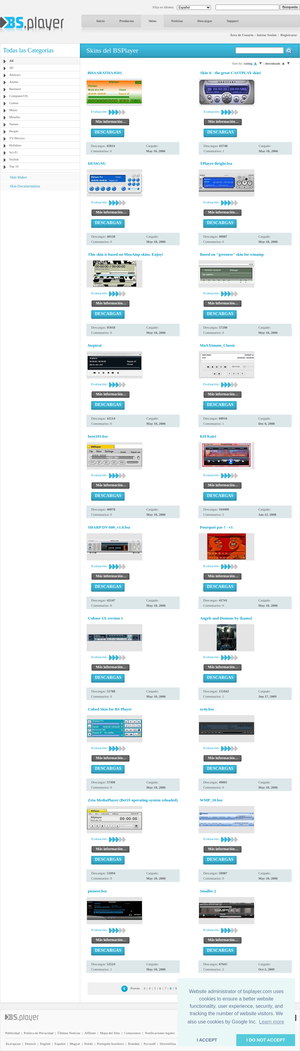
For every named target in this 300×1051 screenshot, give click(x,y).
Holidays (15, 145)
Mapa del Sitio (110, 1033)
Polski (88, 1043)
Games (14, 103)
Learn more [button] (271, 1021)
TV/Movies (17, 138)
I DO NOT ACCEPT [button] (265, 1040)
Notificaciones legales (159, 1033)
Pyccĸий (150, 1043)
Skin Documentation (25, 186)
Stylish (14, 159)
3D (11, 68)
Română (134, 1043)
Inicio (100, 21)
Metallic (15, 117)
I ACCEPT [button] (207, 1040)
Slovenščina (167, 1043)
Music (13, 110)
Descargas (204, 21)
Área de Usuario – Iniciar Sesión (253, 35)
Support (233, 21)
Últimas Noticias (69, 1033)
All (11, 60)
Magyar (74, 1043)
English (45, 1043)
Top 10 (14, 166)
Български (13, 1043)
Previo (135, 988)
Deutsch (30, 1043)
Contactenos (132, 1033)
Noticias (177, 21)
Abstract (15, 75)
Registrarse (288, 35)
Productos (126, 21)
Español (59, 1043)
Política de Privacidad (39, 1033)
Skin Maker (18, 177)
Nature (13, 124)
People (13, 131)
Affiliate (90, 1033)
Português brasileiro (110, 1043)
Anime (13, 82)
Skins (152, 21)
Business (15, 89)
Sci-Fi (13, 152)
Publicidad (12, 1033)
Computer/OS (18, 96)
